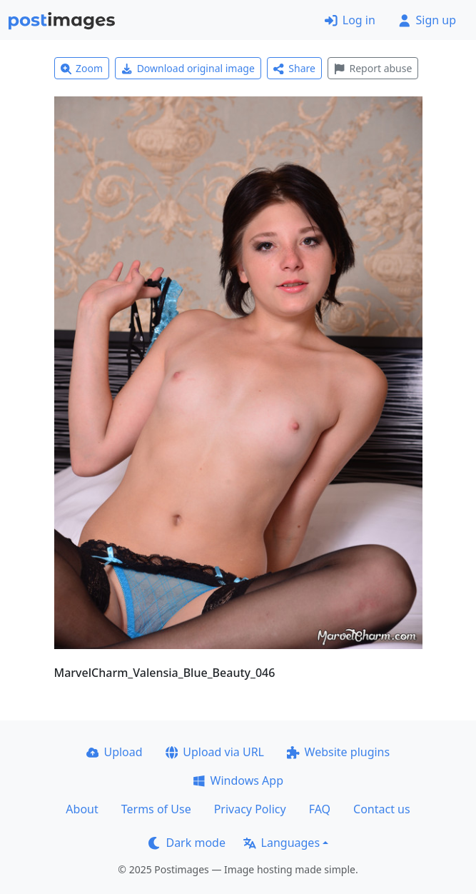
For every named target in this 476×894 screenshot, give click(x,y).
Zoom (82, 68)
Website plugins (338, 752)
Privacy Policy (250, 809)
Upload (114, 752)
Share (294, 68)
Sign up (427, 20)
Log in (350, 20)
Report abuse (373, 68)
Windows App (238, 780)
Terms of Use (156, 809)
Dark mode (187, 842)
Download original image (188, 68)
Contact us (381, 809)
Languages (281, 842)
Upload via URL (215, 752)
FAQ (319, 809)
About (82, 809)
